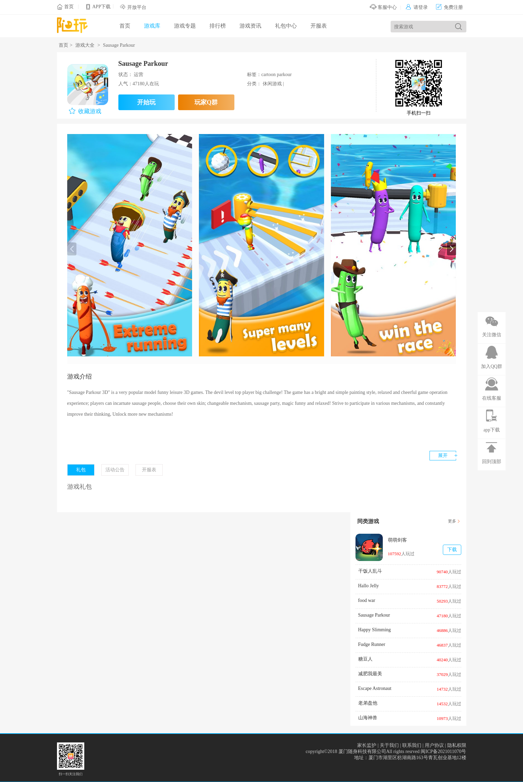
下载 (452, 549)
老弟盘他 (367, 703)
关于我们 (389, 745)
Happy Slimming (374, 629)
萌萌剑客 (397, 540)
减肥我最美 (370, 673)
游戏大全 (85, 45)
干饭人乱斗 (370, 571)
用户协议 (434, 745)
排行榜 (217, 26)
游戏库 (152, 26)
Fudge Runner (372, 644)
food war (366, 600)
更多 (452, 521)
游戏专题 (185, 26)
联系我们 (411, 745)
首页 (69, 6)
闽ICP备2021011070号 (443, 751)
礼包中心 (286, 26)
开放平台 (136, 7)
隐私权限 (456, 745)
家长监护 (366, 745)
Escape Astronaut (375, 688)
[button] (451, 248)
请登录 (417, 7)
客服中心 (383, 7)
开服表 (318, 26)
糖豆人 (365, 659)
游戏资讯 (250, 26)
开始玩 (146, 102)
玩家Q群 (206, 102)
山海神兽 (367, 717)
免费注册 (449, 7)
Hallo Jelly (368, 585)
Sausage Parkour (374, 615)
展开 (443, 455)
